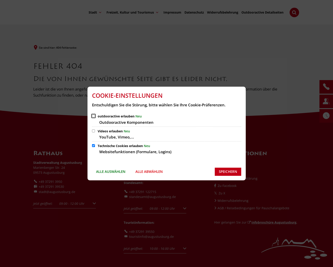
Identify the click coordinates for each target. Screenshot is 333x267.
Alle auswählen (110, 171)
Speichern (228, 171)
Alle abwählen (149, 171)
